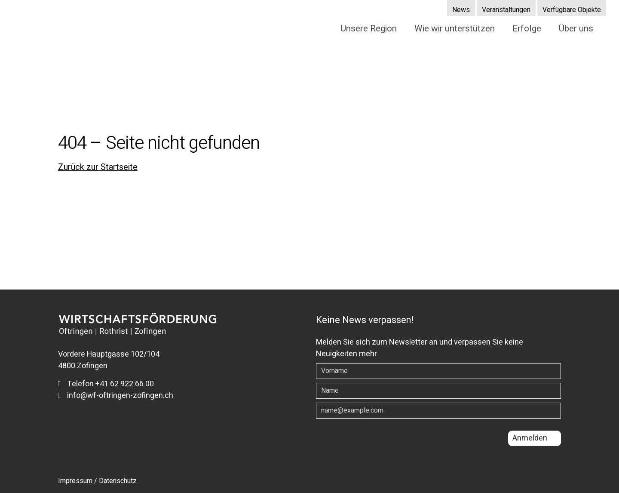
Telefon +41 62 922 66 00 (106, 384)
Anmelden (529, 438)
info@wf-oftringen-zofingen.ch (115, 395)
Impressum (75, 481)
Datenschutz (118, 481)
